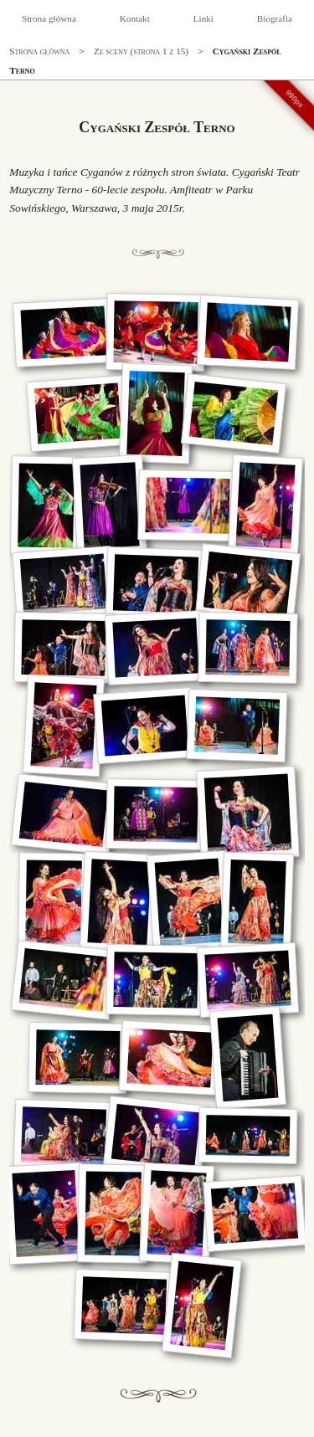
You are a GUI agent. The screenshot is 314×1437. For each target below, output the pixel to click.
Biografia (274, 18)
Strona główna (49, 18)
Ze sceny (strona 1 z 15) (141, 51)
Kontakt (135, 18)
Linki (203, 18)
